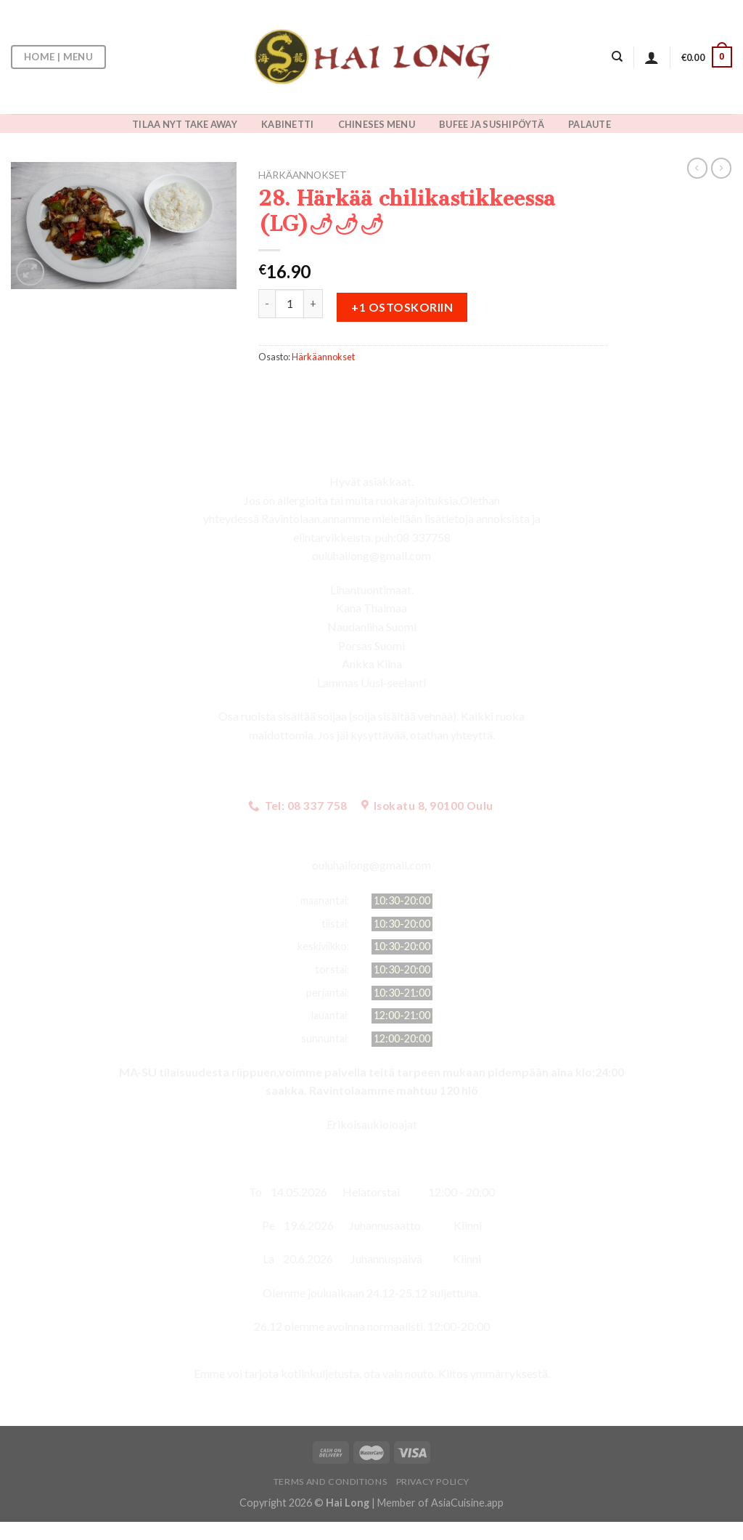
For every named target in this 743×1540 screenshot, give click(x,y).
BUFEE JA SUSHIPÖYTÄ (491, 124)
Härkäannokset (302, 175)
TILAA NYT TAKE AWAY (184, 124)
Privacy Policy (433, 1481)
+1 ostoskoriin (402, 307)
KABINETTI (287, 124)
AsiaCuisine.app (467, 1502)
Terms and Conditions (330, 1481)
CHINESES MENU (376, 124)
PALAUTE (589, 124)
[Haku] (617, 56)
